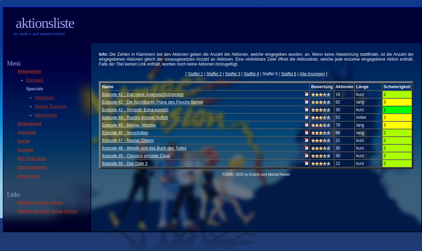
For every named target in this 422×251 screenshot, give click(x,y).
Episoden (35, 80)
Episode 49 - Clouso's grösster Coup (136, 155)
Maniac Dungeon (51, 106)
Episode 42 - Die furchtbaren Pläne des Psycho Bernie (152, 102)
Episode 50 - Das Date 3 (125, 163)
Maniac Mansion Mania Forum (47, 211)
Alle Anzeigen (312, 73)
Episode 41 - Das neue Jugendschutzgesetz (143, 94)
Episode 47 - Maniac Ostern (128, 140)
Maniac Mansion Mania (40, 202)
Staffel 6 (288, 73)
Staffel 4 (251, 73)
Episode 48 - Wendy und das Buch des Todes (144, 148)
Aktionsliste (45, 23)
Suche (23, 141)
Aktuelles (26, 132)
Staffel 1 (195, 73)
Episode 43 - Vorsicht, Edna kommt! (135, 109)
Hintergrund (29, 123)
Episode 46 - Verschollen (125, 132)
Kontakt (25, 149)
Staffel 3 (232, 73)
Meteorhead (46, 115)
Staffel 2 (214, 73)
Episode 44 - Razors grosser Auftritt (135, 117)
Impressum (28, 176)
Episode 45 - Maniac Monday (129, 125)
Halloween (44, 97)
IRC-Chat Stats (32, 158)
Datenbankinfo (31, 167)
